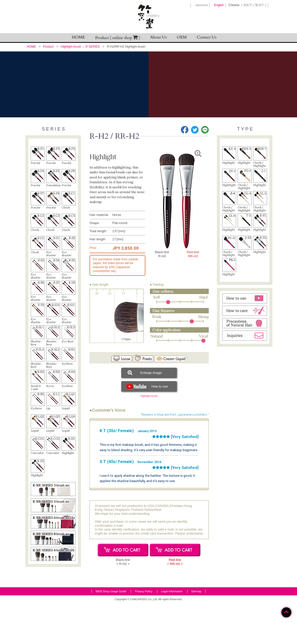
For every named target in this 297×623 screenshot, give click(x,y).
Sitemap (196, 611)
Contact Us (206, 37)
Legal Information (172, 611)
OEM (182, 37)
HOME (78, 37)
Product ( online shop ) (117, 38)
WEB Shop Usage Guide (111, 611)
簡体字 (247, 5)
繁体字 (259, 5)
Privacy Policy (143, 611)
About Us (158, 37)
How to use (146, 386)
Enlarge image (145, 372)
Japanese (201, 5)
